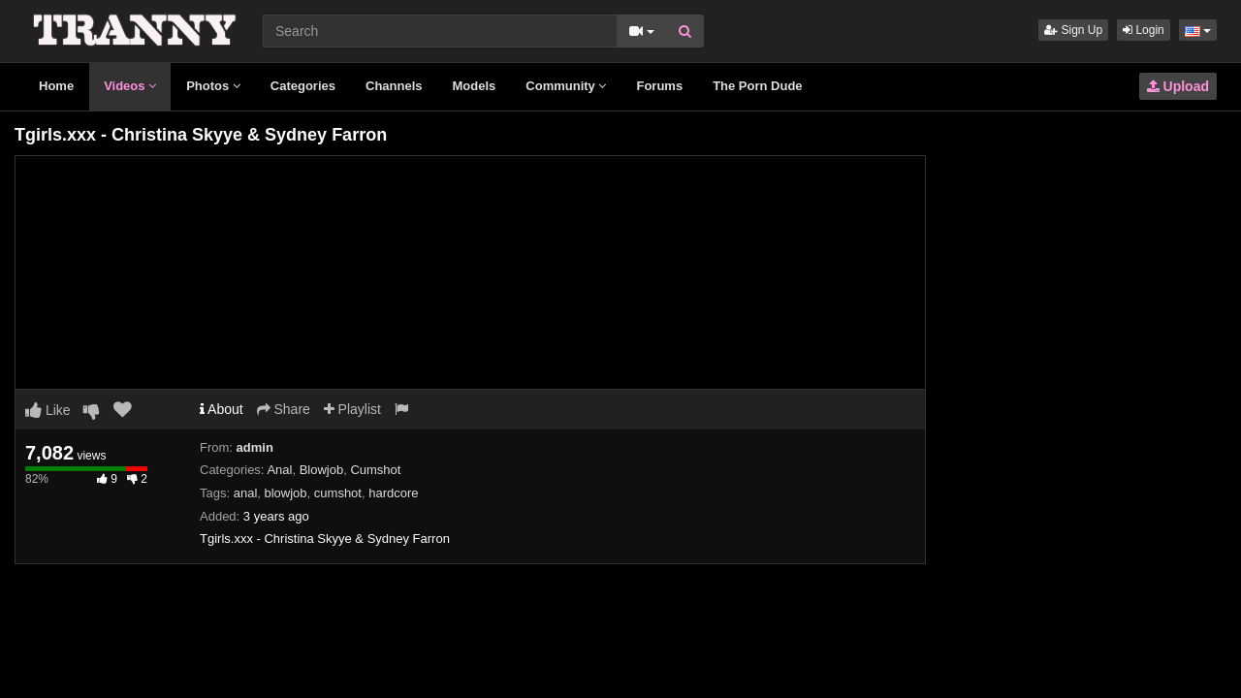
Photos (213, 86)
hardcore (393, 493)
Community (565, 86)
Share (283, 409)
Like (48, 410)
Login (1143, 30)
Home (56, 86)
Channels (394, 86)
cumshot (338, 493)
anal (246, 493)
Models (474, 86)
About (221, 409)
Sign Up (1073, 30)
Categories (302, 86)
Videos (130, 86)
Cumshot (375, 469)
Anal (279, 469)
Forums (659, 86)
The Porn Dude (757, 86)
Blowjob (322, 469)
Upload (1178, 86)
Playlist (352, 409)
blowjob (286, 493)
